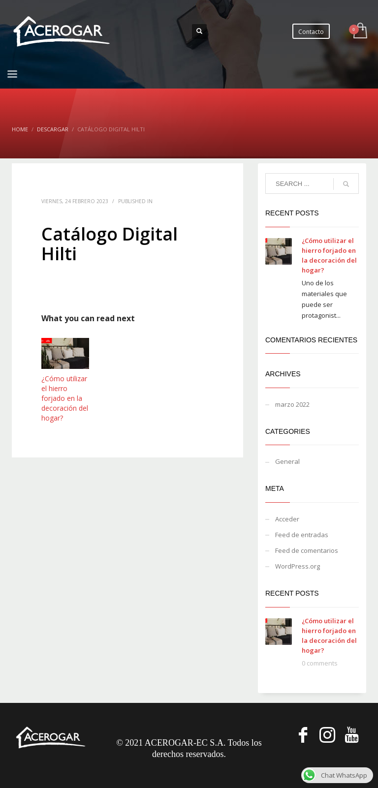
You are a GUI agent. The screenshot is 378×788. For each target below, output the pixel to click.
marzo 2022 (292, 404)
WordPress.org (297, 566)
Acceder (287, 519)
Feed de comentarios (306, 550)
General (287, 461)
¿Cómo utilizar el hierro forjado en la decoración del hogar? (64, 398)
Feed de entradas (301, 534)
